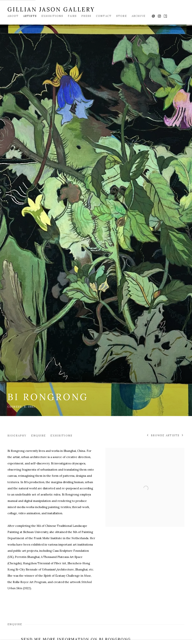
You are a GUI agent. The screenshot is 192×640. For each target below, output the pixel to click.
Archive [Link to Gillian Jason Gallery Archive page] (139, 16)
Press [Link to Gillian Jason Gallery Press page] (86, 16)
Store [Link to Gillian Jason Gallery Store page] (121, 16)
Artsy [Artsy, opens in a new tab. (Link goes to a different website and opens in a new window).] (165, 16)
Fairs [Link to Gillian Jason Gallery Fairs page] (72, 16)
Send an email (153, 16)
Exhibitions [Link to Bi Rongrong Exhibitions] (61, 435)
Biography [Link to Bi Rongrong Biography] (17, 435)
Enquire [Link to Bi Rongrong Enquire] (38, 435)
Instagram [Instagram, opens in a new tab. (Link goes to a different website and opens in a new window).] (159, 16)
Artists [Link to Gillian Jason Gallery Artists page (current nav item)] (30, 16)
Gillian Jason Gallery (51, 9)
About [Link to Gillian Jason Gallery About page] (13, 16)
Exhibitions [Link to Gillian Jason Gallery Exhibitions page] (52, 16)
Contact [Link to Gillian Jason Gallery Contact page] (104, 16)
